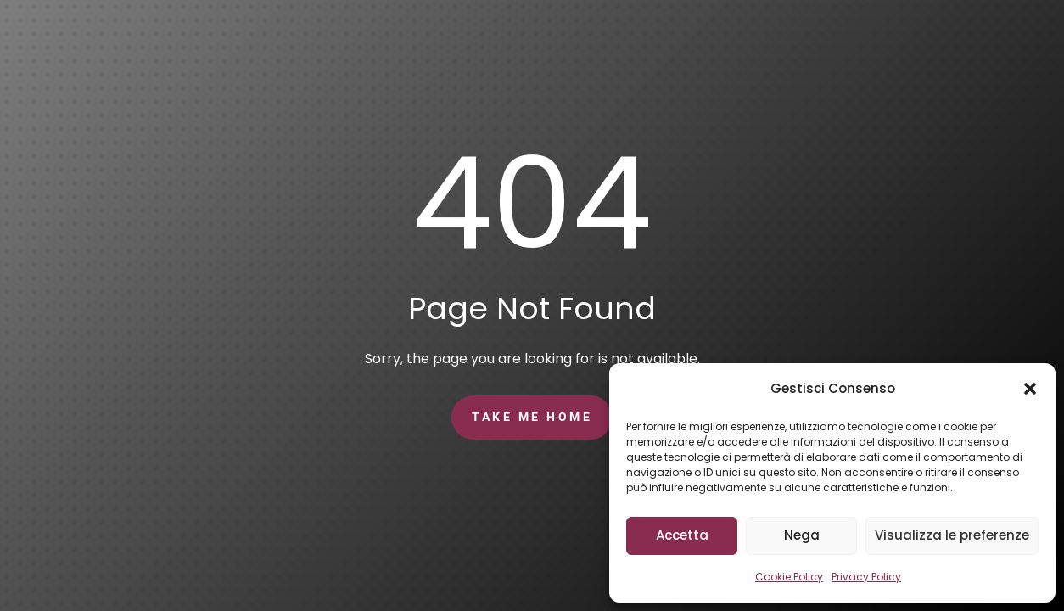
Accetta (682, 535)
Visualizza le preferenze (952, 535)
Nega (802, 535)
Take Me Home (532, 416)
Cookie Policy (789, 576)
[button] (1030, 388)
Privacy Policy (866, 576)
